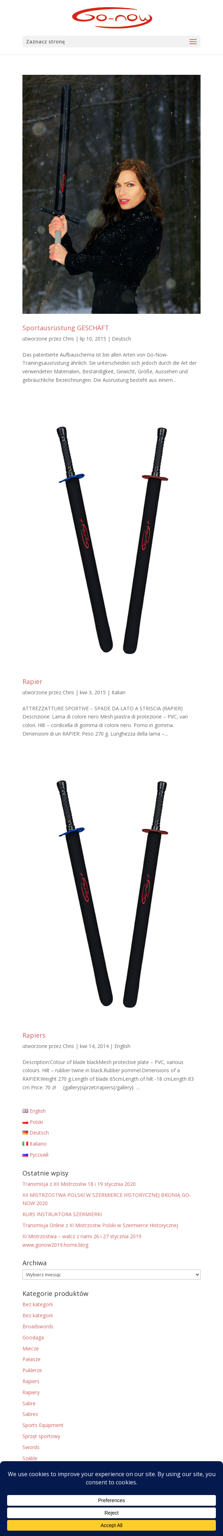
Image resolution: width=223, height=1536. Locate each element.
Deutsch (121, 338)
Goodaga (33, 1337)
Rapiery (31, 1392)
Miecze (30, 1348)
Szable (29, 1458)
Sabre (29, 1403)
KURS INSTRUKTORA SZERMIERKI (62, 1214)
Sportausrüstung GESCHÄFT (65, 327)
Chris (68, 338)
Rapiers (34, 1035)
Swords (31, 1447)
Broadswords (37, 1326)
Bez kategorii (37, 1304)
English (122, 1046)
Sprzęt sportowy (41, 1436)
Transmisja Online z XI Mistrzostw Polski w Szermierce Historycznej (100, 1225)
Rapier (32, 681)
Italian (118, 692)
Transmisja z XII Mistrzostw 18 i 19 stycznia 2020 (79, 1183)
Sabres (30, 1414)
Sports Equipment (42, 1425)
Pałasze (31, 1359)
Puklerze (32, 1370)
